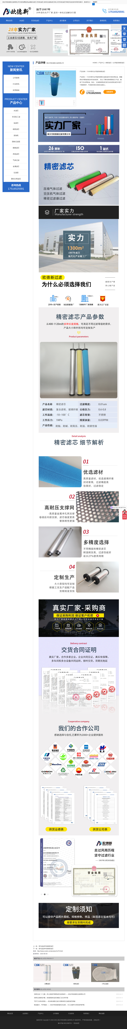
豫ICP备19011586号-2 (65, 1023)
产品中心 (49, 20)
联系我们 (116, 20)
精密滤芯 (108, 63)
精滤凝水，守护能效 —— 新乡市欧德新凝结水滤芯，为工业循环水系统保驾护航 (59, 1005)
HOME (95, 63)
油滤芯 (16, 123)
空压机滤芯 (35, 20)
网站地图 (101, 1013)
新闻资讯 (103, 20)
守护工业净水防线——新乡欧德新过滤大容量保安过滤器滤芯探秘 (54, 1001)
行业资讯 (16, 84)
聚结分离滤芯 (16, 179)
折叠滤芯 (47, 984)
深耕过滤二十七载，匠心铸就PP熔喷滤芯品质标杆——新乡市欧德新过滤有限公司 (59, 994)
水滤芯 (21, 20)
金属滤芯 (16, 166)
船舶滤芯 (16, 148)
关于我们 (89, 20)
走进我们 (25, 1013)
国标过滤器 (16, 141)
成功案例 (63, 20)
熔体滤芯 (76, 984)
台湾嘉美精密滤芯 (118, 63)
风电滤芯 (16, 154)
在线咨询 (109, 92)
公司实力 (76, 20)
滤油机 (16, 135)
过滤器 (16, 172)
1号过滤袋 (105, 984)
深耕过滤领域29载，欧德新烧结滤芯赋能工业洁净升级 (51, 998)
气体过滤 (16, 160)
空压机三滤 (16, 117)
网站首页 (9, 20)
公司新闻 (16, 78)
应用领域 (16, 90)
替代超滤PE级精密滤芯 (46, 946)
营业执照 (76, 1023)
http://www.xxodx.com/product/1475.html (50, 951)
